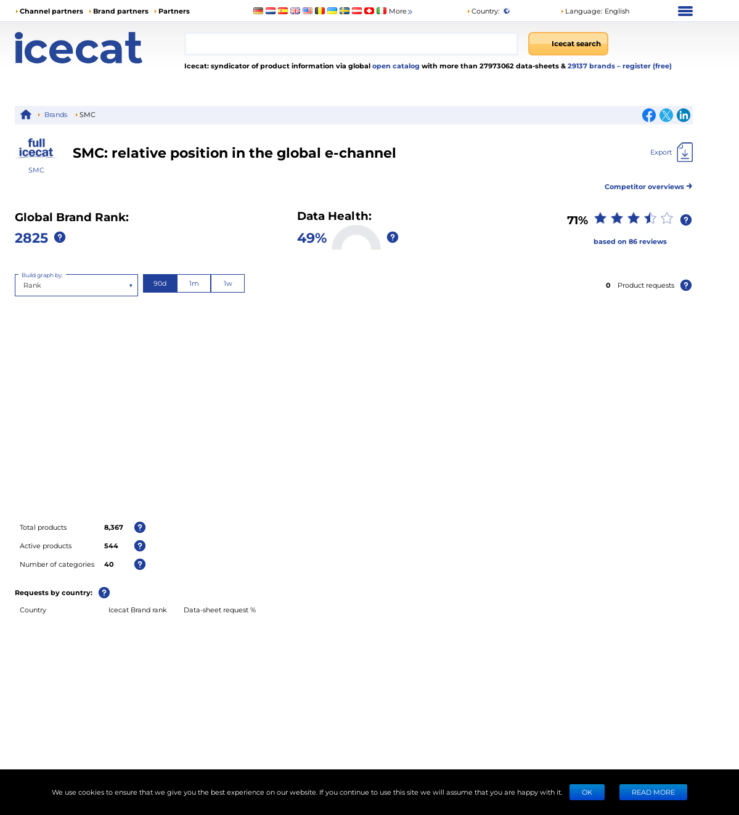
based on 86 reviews (630, 241)
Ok (587, 792)
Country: (483, 10)
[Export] (671, 152)
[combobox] (351, 43)
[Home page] (99, 47)
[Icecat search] (568, 43)
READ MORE (653, 792)
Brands (55, 114)
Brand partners (121, 10)
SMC (36, 169)
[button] (594, 11)
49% (312, 237)
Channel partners (51, 10)
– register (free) (644, 65)
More (401, 11)
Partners (174, 10)
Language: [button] (581, 10)
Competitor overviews (649, 184)
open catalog (395, 65)
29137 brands (592, 65)
